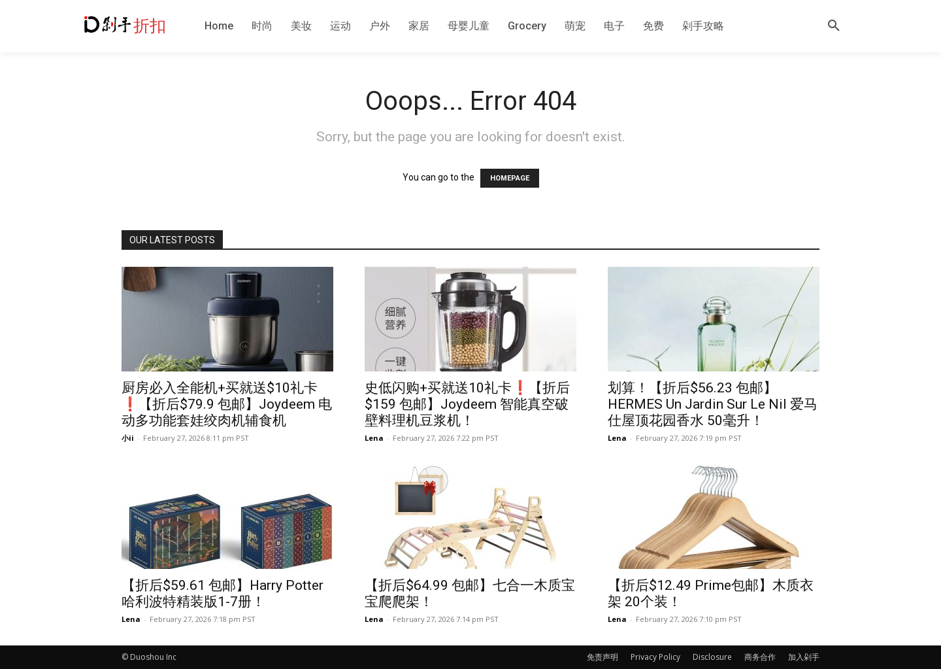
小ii (128, 438)
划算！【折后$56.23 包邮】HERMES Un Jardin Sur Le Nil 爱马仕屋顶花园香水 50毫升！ (712, 404)
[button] (834, 26)
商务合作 (760, 656)
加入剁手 (803, 656)
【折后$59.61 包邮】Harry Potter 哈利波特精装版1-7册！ (222, 593)
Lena (374, 438)
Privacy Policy (655, 656)
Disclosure (712, 656)
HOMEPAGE (509, 178)
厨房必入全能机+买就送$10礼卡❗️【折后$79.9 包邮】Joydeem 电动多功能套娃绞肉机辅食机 (227, 404)
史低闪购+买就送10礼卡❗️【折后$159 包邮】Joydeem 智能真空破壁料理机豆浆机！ (467, 404)
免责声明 (602, 656)
